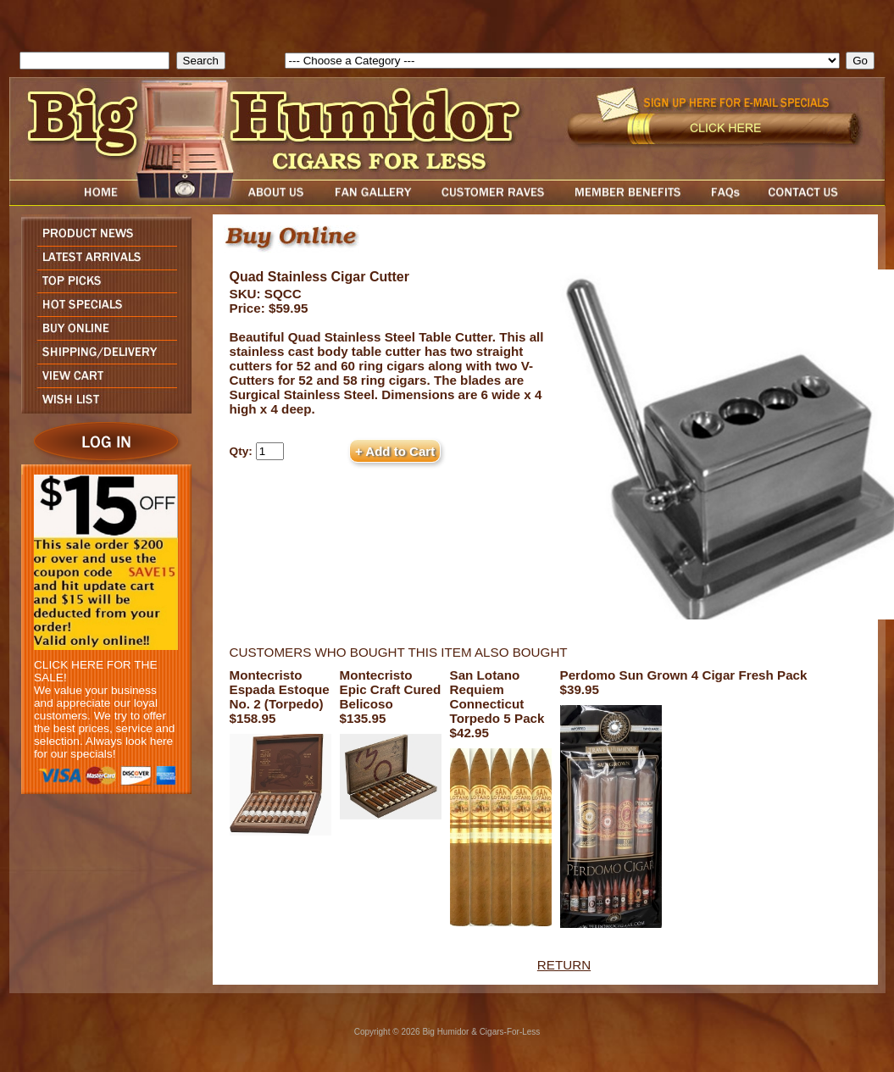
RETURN (564, 965)
